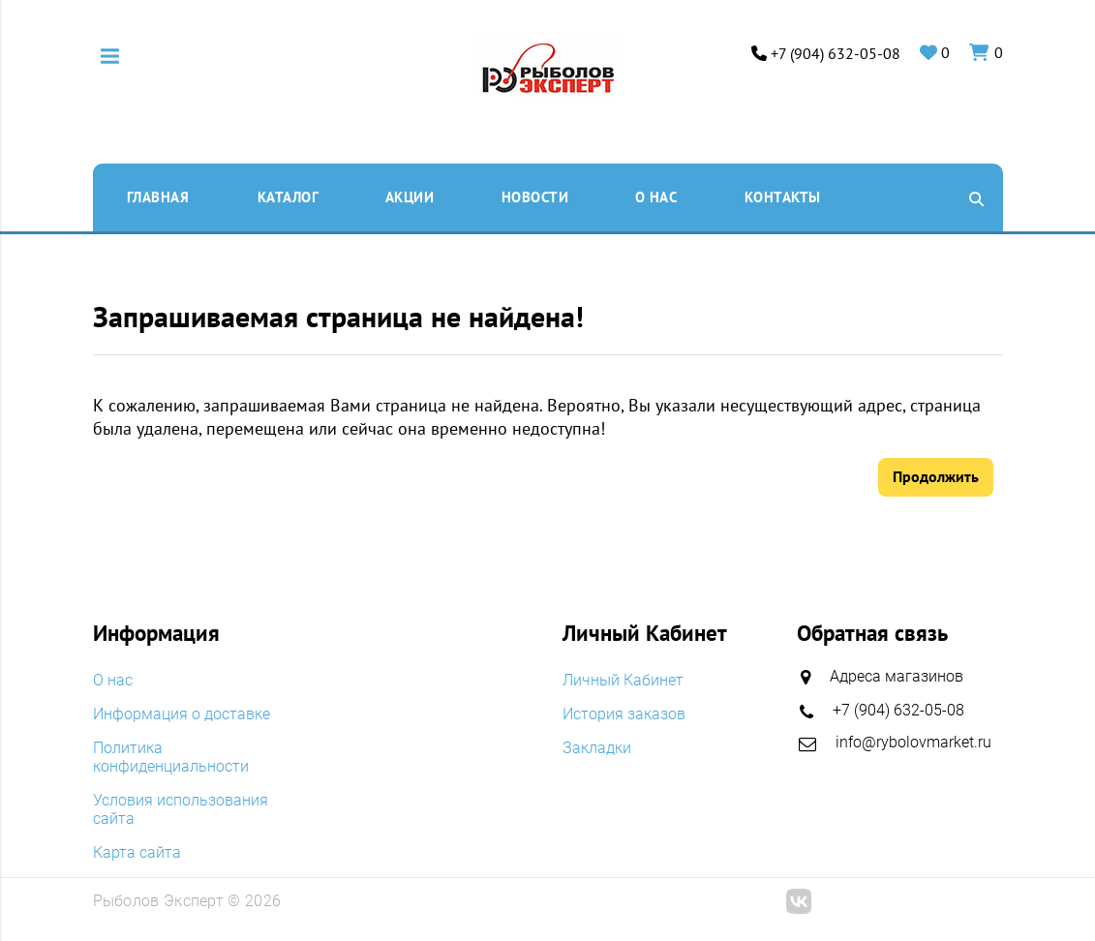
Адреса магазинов (896, 676)
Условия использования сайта (180, 809)
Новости (535, 197)
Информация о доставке (181, 714)
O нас (656, 197)
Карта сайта (137, 852)
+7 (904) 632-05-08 (835, 54)
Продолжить (936, 476)
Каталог (288, 197)
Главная (158, 197)
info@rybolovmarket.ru (913, 742)
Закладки (597, 748)
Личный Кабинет (623, 680)
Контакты (783, 197)
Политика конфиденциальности (171, 757)
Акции (410, 197)
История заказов (624, 714)
